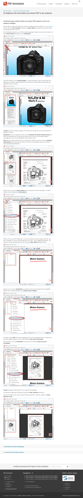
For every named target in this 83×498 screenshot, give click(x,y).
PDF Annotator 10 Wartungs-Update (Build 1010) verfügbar (42, 476)
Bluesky (8, 477)
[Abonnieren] (67, 466)
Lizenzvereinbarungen (32, 485)
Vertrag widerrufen (11, 489)
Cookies (71, 495)
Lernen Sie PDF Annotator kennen (13, 452)
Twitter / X (9, 479)
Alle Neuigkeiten (30, 481)
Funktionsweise (41, 4)
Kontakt (67, 483)
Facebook (8, 476)
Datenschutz (65, 495)
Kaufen (51, 4)
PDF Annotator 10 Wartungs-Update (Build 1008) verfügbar (42, 479)
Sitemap (67, 487)
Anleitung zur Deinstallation (33, 487)
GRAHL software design (24, 495)
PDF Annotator (49, 26)
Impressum (76, 495)
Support (66, 4)
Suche (67, 489)
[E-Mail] (58, 466)
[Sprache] (80, 1)
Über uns (74, 4)
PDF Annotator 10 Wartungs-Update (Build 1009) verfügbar (42, 477)
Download (59, 4)
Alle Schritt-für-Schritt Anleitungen (13, 446)
